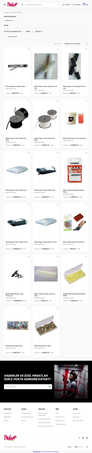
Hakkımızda (7, 413)
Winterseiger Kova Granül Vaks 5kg (74, 138)
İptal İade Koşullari (44, 422)
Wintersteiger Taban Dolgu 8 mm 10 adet (45, 87)
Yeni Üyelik (76, 413)
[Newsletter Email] (28, 386)
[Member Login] (66, 4)
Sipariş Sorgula (60, 424)
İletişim (6, 420)
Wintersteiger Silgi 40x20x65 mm (73, 242)
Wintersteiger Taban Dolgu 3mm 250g (16, 139)
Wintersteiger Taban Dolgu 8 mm (16, 190)
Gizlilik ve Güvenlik (44, 419)
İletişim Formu (60, 420)
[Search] (39, 4)
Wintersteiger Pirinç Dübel (42, 346)
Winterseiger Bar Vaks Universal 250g (44, 294)
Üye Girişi (76, 417)
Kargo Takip (59, 417)
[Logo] (12, 4)
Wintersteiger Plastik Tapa (14, 346)
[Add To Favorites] (29, 49)
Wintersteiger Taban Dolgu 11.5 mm (17, 242)
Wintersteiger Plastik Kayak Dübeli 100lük (74, 294)
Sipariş (23, 420)
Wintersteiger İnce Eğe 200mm (15, 86)
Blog (57, 413)
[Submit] (49, 386)
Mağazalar (7, 417)
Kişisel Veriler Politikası (45, 426)
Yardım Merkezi (26, 413)
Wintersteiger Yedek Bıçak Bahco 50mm (73, 191)
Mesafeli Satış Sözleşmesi (43, 414)
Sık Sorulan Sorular (27, 417)
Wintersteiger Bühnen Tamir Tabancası (14, 294)
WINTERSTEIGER (16, 12)
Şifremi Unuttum (78, 420)
